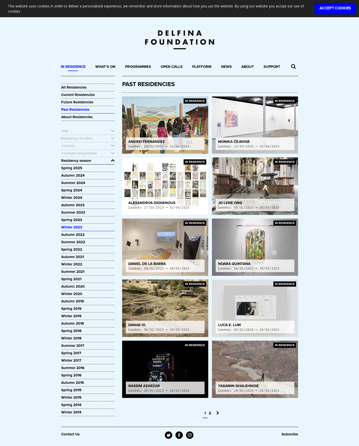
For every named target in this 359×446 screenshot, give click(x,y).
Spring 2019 (71, 308)
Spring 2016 (71, 375)
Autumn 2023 (73, 205)
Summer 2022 (73, 242)
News (226, 66)
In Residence (73, 66)
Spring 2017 (71, 353)
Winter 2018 (71, 338)
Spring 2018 (71, 331)
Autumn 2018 (72, 323)
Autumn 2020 (73, 286)
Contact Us (70, 434)
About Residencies (77, 117)
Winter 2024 (71, 197)
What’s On (105, 66)
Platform (201, 66)
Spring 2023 (71, 220)
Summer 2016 (72, 368)
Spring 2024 (71, 190)
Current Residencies (78, 95)
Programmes (138, 66)
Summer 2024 (73, 183)
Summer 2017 (72, 345)
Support (272, 66)
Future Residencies (77, 102)
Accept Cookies (335, 8)
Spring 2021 (71, 279)
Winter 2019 (71, 316)
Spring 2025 (71, 168)
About (247, 66)
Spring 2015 (71, 390)
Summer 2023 (73, 212)
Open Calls (172, 66)
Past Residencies (75, 109)
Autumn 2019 (72, 301)
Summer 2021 (72, 271)
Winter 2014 (71, 412)
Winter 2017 (71, 360)
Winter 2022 (71, 264)
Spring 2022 (71, 249)
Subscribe (290, 434)
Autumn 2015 (72, 382)
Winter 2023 (71, 227)
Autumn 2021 (72, 257)
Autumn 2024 (73, 175)
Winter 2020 (71, 294)
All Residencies (74, 87)
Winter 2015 (71, 397)
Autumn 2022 (73, 234)
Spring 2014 (71, 405)
